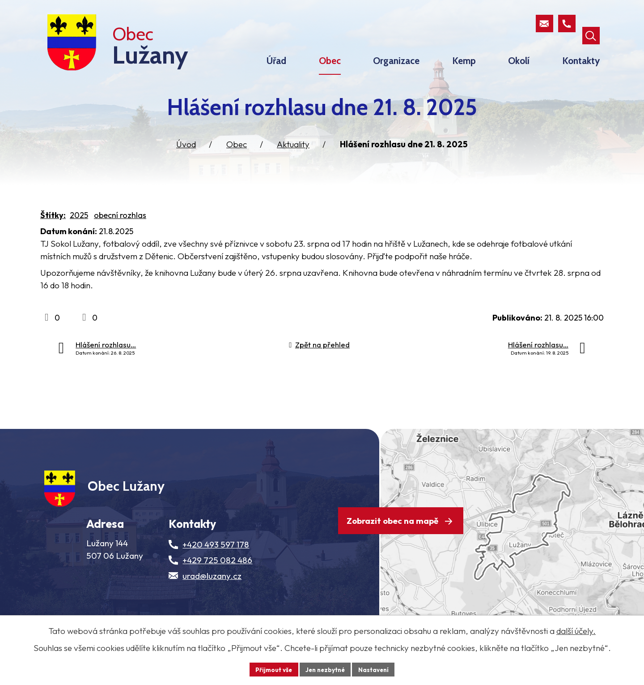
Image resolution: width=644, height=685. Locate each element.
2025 (79, 232)
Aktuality (293, 160)
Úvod (186, 160)
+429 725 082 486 (217, 585)
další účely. (576, 630)
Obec (236, 160)
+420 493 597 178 (215, 570)
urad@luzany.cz (212, 601)
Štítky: (53, 232)
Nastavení (376, 669)
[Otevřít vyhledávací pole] (590, 24)
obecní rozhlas (120, 232)
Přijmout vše (271, 669)
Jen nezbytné (325, 669)
